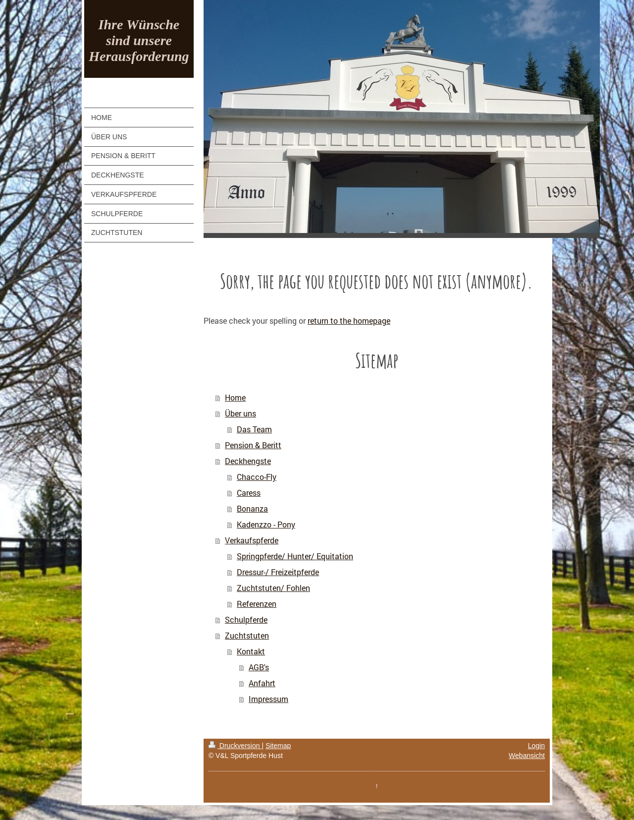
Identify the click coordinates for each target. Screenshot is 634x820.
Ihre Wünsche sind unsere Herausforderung (139, 40)
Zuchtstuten (247, 635)
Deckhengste (248, 461)
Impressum (268, 699)
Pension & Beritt (253, 445)
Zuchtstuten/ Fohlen (273, 588)
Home (235, 397)
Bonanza (252, 508)
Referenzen (256, 603)
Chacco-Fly (256, 476)
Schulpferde (246, 619)
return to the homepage (349, 320)
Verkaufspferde (251, 540)
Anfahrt (262, 683)
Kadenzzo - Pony (266, 524)
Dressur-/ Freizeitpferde (278, 572)
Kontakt (251, 651)
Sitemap (278, 746)
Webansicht (527, 756)
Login (536, 746)
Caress (249, 492)
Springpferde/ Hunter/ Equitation (295, 556)
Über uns (240, 413)
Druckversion (235, 746)
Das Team (254, 429)
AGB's (259, 667)
